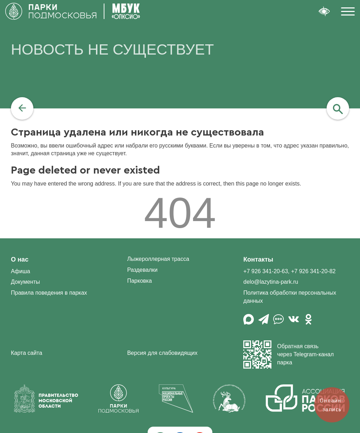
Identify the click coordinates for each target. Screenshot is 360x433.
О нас (19, 259)
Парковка (139, 281)
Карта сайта (26, 353)
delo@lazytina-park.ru (270, 282)
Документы (25, 282)
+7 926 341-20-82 (313, 271)
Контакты (258, 259)
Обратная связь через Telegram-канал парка (288, 354)
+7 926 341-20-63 (265, 271)
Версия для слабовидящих (162, 353)
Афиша (20, 271)
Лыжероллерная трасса (158, 259)
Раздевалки (142, 270)
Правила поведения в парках (49, 293)
